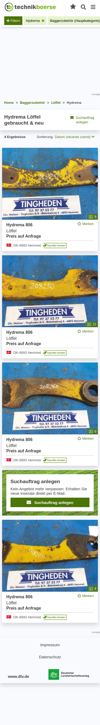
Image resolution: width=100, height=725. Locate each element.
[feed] (50, 385)
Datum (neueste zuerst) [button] (74, 137)
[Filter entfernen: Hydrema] (35, 20)
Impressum (50, 645)
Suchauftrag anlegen (82, 120)
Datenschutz (50, 657)
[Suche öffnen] (83, 7)
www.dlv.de (18, 676)
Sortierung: (45, 137)
